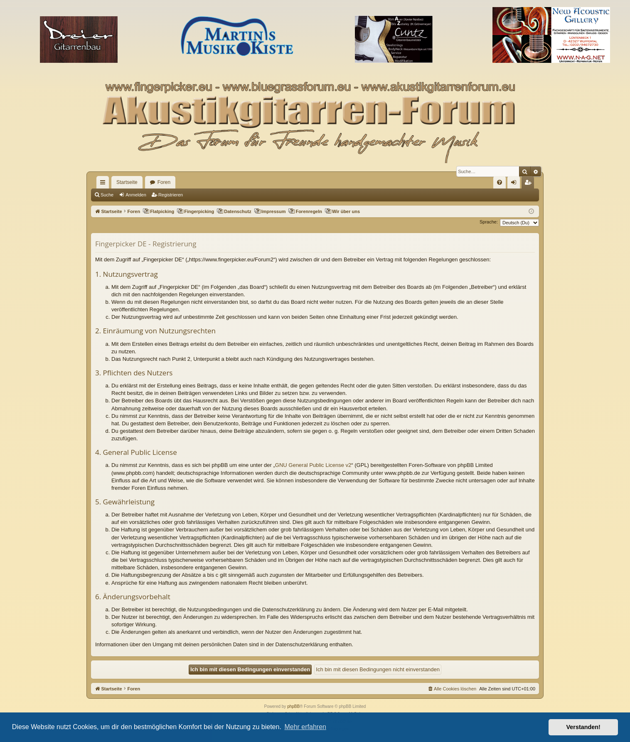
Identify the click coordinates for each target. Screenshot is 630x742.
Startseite (127, 182)
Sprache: (489, 221)
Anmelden (136, 194)
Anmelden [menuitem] (515, 184)
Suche (107, 194)
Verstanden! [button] (583, 727)
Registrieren (170, 194)
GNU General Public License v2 (313, 465)
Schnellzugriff (104, 184)
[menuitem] (499, 182)
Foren (164, 182)
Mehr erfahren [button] (305, 726)
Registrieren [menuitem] (529, 184)
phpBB (293, 706)
